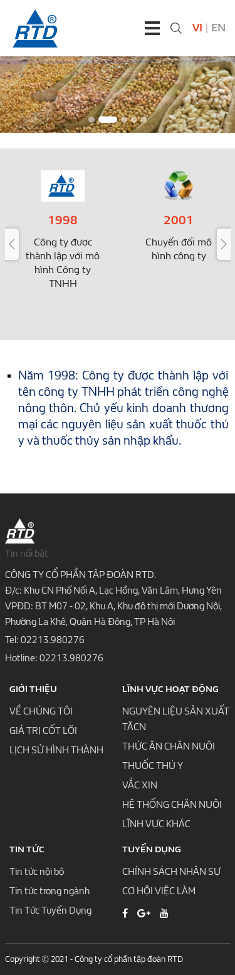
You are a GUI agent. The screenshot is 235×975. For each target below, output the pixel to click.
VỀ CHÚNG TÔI (41, 711)
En (218, 28)
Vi (197, 28)
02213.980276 (53, 640)
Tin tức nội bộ (36, 871)
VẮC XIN (139, 785)
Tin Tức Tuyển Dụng (50, 910)
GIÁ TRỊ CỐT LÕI (43, 730)
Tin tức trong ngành (49, 891)
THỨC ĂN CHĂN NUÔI (168, 746)
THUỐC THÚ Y (152, 765)
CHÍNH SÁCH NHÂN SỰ (171, 871)
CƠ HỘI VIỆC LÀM (159, 891)
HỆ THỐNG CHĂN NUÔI (172, 804)
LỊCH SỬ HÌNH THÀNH (56, 750)
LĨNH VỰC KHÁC (156, 824)
